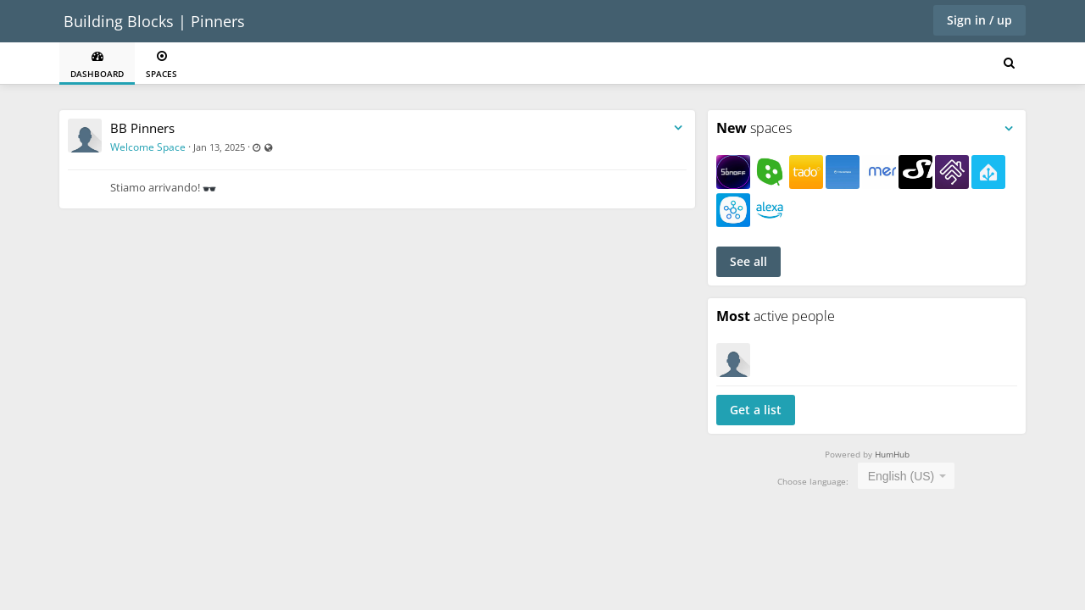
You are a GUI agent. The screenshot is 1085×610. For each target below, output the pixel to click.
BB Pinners (142, 127)
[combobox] (906, 476)
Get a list (756, 410)
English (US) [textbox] (901, 476)
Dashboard (97, 65)
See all (748, 261)
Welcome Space (148, 147)
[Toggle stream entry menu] (678, 128)
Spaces (161, 65)
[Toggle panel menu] (1008, 129)
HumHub (892, 454)
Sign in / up (979, 20)
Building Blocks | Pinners (154, 21)
